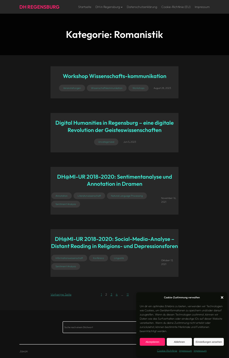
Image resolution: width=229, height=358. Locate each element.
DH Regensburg (39, 7)
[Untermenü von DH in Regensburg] (122, 7)
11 (128, 294)
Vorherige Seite (61, 294)
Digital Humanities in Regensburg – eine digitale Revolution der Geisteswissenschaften (114, 126)
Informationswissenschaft (69, 258)
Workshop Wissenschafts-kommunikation (114, 75)
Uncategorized (106, 141)
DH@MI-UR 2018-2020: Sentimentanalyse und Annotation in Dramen (114, 180)
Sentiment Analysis (66, 204)
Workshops (138, 88)
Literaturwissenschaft (89, 195)
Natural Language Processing (127, 195)
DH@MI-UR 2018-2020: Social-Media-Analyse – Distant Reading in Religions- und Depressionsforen (114, 242)
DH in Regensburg (107, 7)
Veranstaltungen (72, 88)
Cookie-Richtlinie (167, 350)
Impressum (185, 350)
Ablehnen (179, 341)
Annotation (62, 195)
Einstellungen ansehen (209, 341)
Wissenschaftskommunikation (106, 88)
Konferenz (98, 258)
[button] (222, 297)
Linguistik (119, 258)
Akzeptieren (152, 341)
